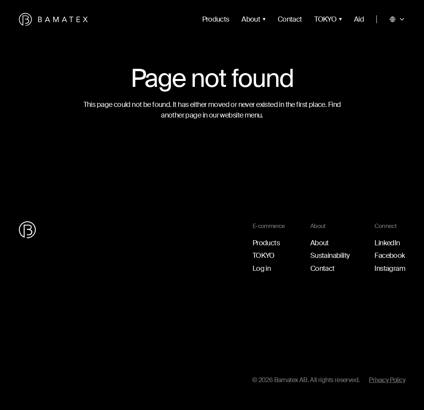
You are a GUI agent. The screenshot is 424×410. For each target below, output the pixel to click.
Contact (290, 19)
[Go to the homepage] (53, 19)
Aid (359, 19)
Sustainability (330, 255)
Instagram (389, 268)
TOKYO (325, 19)
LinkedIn (387, 243)
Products (215, 19)
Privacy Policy (387, 380)
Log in (262, 268)
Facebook (389, 255)
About (250, 19)
